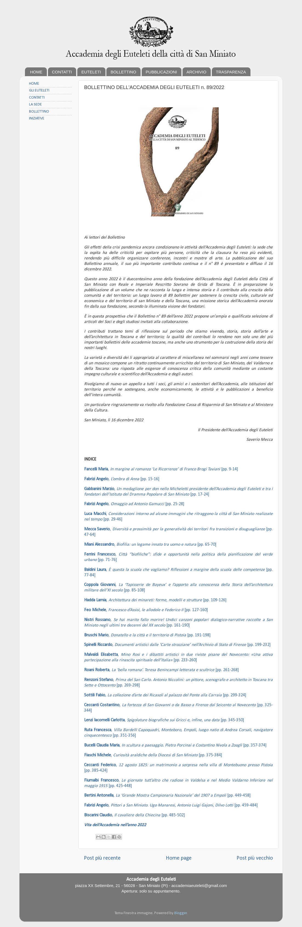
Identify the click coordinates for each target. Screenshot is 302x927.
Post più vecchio (255, 858)
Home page (179, 858)
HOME (36, 72)
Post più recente (102, 858)
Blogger (180, 913)
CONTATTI (62, 72)
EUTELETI (91, 72)
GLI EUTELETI (39, 90)
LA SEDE (35, 104)
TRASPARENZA (231, 72)
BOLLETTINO (123, 72)
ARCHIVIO (197, 72)
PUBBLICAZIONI (161, 72)
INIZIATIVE (36, 118)
